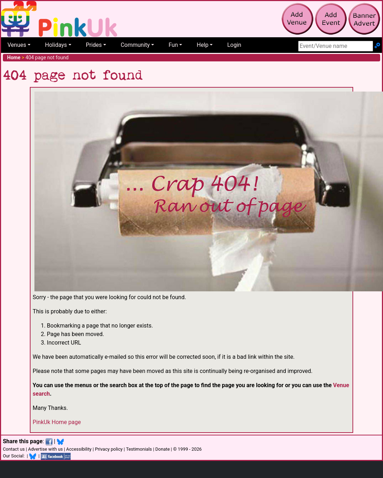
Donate (162, 449)
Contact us (14, 449)
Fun (173, 45)
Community (135, 45)
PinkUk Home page (57, 422)
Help (202, 45)
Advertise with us (45, 449)
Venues (16, 45)
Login (234, 45)
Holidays (56, 45)
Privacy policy (108, 449)
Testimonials (139, 449)
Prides (94, 45)
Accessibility (79, 449)
